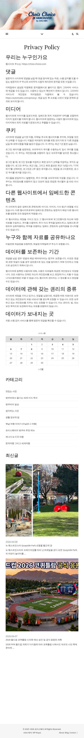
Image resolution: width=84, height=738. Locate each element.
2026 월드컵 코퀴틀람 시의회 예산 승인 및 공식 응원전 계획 (34, 639)
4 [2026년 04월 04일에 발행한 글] (62, 344)
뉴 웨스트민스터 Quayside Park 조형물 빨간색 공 (29, 545)
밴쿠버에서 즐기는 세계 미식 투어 (21, 397)
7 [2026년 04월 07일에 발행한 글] (21, 349)
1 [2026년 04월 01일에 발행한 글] (31, 344)
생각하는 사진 (12, 410)
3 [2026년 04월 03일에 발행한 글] (52, 344)
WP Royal (37, 732)
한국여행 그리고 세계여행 (18, 443)
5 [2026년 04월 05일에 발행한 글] (73, 344)
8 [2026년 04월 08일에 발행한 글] (31, 349)
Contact (72, 732)
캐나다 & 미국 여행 (15, 436)
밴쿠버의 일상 (12, 404)
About (61, 732)
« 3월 (40, 369)
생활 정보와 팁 (12, 417)
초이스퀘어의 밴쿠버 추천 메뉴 (20, 430)
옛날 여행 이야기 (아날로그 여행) (21, 423)
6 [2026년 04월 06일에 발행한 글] (11, 349)
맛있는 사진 (11, 391)
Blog (67, 732)
